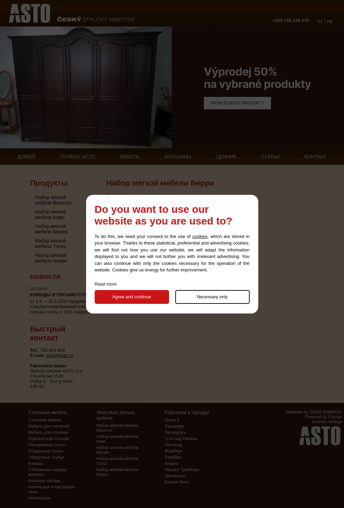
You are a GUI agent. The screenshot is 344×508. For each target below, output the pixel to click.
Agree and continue (131, 296)
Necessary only (212, 296)
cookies (200, 236)
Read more (106, 284)
